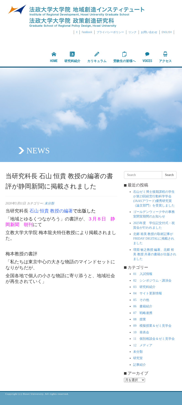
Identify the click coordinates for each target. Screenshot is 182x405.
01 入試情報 (142, 274)
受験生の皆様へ (124, 57)
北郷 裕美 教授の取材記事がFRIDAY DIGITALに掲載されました (153, 238)
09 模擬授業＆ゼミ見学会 (152, 325)
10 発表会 (141, 332)
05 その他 (141, 300)
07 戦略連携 (142, 313)
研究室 (138, 358)
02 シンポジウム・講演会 (152, 280)
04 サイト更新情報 (147, 293)
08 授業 (139, 319)
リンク (132, 32)
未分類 (49, 203)
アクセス (165, 57)
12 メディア (142, 345)
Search (169, 175)
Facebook (87, 32)
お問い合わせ (149, 32)
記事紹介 (139, 364)
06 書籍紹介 (142, 306)
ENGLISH (167, 32)
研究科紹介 (72, 57)
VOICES (147, 57)
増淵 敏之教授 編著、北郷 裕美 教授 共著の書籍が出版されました (154, 254)
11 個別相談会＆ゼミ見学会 (153, 338)
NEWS (38, 150)
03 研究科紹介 (144, 287)
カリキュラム (96, 57)
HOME (54, 57)
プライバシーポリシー (110, 32)
